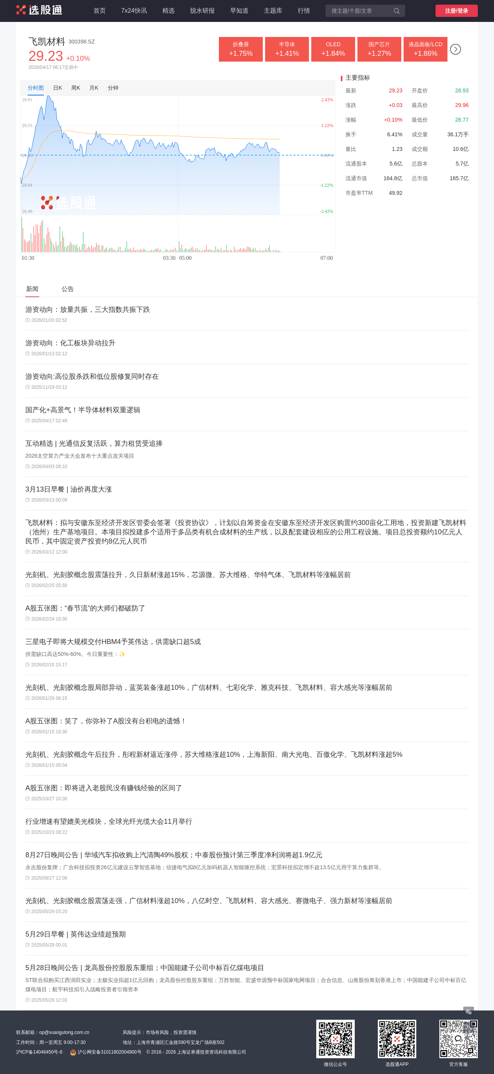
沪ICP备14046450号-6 (39, 1052)
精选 (168, 10)
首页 (99, 10)
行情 (304, 10)
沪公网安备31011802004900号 (105, 1052)
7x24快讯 (134, 10)
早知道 (239, 10)
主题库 (273, 10)
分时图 (36, 88)
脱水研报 (202, 10)
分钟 (113, 88)
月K (93, 88)
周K (75, 88)
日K (57, 88)
